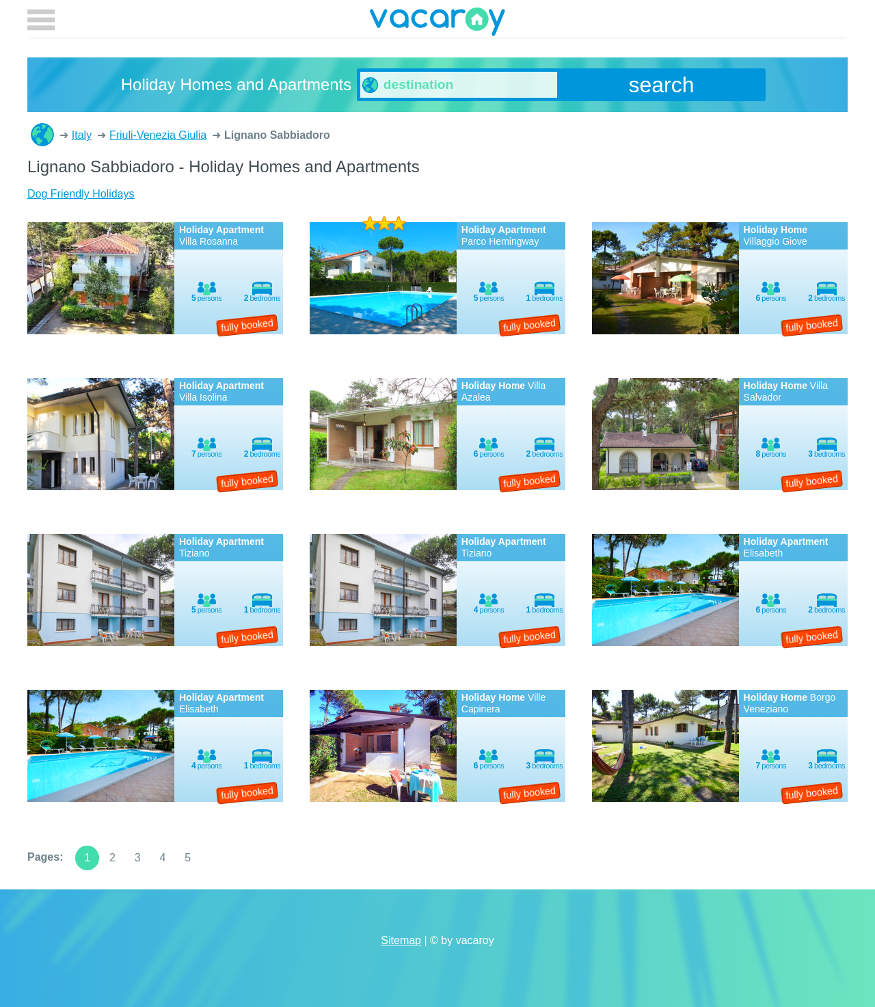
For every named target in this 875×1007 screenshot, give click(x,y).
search (662, 84)
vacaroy (437, 24)
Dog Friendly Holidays (81, 194)
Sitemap (401, 940)
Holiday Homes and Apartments (42, 134)
